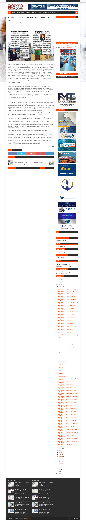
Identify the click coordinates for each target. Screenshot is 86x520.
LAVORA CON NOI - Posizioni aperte (49, 12)
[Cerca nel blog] (62, 266)
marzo (60, 459)
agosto (60, 450)
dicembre (61, 286)
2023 (58, 284)
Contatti (28, 12)
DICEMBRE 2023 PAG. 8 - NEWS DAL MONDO (68, 291)
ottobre (60, 448)
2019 (58, 471)
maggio (60, 456)
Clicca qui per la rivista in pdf (66, 47)
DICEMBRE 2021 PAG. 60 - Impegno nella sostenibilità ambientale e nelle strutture (21, 511)
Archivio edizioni (20, 12)
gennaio (60, 463)
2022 (58, 466)
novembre (61, 446)
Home (8, 1)
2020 (58, 469)
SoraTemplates (15, 518)
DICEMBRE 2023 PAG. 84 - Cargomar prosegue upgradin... (66, 406)
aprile (60, 458)
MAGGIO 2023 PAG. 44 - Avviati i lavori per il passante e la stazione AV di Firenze (22, 484)
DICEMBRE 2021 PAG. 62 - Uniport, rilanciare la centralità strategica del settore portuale (22, 504)
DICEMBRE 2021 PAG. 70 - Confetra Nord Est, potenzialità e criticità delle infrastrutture (22, 497)
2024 (58, 282)
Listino (39, 12)
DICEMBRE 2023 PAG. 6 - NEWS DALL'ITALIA (68, 289)
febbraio (60, 461)
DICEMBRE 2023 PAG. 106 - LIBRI (65, 444)
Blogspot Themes (28, 518)
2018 (58, 473)
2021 (58, 468)
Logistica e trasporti (16, 150)
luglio (60, 452)
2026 (58, 279)
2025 (58, 281)
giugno (60, 454)
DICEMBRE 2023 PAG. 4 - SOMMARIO (66, 287)
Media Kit (34, 12)
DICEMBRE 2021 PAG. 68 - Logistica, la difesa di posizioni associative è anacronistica (21, 491)
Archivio (13, 12)
